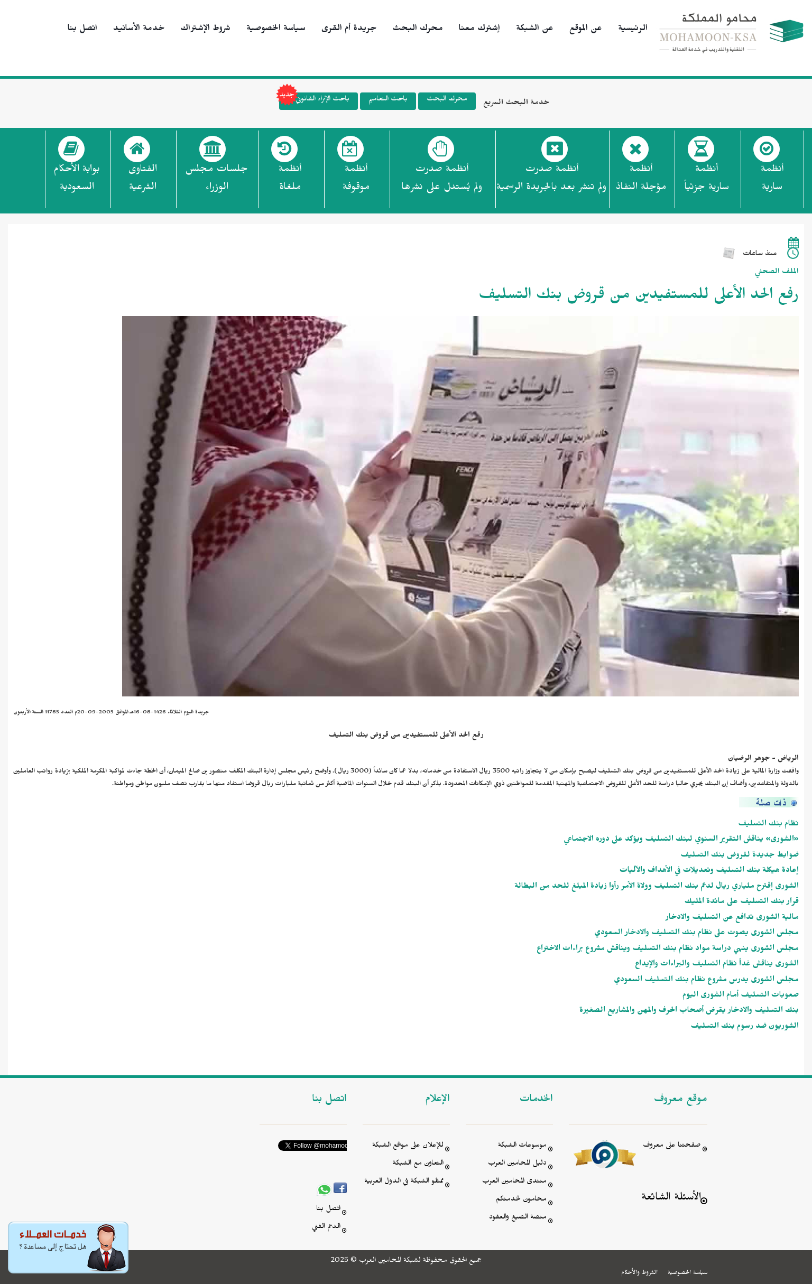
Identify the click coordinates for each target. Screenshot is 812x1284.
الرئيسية (633, 29)
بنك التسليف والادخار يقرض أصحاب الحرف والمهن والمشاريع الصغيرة (689, 1011)
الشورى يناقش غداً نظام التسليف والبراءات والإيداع (717, 965)
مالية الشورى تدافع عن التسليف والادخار (732, 918)
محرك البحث (417, 29)
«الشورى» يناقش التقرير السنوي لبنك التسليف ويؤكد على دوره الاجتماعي (681, 840)
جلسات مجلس (216, 181)
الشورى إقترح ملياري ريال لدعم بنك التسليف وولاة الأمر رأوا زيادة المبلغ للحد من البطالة (656, 887)
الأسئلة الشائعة (671, 1198)
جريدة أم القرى (348, 29)
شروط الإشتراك (205, 29)
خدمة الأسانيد (138, 29)
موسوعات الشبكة (522, 1146)
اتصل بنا (82, 29)
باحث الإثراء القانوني (314, 101)
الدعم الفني (326, 1227)
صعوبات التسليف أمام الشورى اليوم (740, 996)
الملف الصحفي (777, 272)
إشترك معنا (479, 29)
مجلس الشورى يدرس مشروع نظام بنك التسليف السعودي (706, 980)
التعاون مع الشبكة (418, 1164)
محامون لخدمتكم (521, 1200)
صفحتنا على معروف (672, 1146)
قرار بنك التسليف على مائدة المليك (742, 902)
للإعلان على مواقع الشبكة (408, 1146)
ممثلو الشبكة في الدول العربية (404, 1182)
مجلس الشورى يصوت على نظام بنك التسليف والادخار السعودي (696, 933)
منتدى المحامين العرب (514, 1182)
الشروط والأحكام (639, 1273)
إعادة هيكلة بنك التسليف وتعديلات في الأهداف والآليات (709, 871)
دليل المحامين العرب (517, 1164)
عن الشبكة (534, 29)
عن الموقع (585, 29)
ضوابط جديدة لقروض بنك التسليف (739, 856)
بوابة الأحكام (76, 181)
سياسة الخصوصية (276, 29)
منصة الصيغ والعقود (518, 1218)
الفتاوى (142, 181)
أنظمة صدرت (441, 181)
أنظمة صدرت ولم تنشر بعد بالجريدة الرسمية (551, 179)
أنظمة (772, 181)
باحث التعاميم (388, 100)
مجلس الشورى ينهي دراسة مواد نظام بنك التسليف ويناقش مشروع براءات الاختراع (668, 949)
